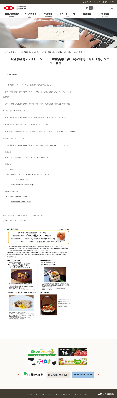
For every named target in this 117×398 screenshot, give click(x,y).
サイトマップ (77, 395)
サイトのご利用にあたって (63, 395)
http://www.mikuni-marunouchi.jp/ (22, 184)
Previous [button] (18, 375)
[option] (33, 375)
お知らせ (14, 52)
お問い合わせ (87, 395)
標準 (86, 8)
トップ (5, 52)
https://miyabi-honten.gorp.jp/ (21, 202)
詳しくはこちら (11, 220)
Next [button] (99, 375)
